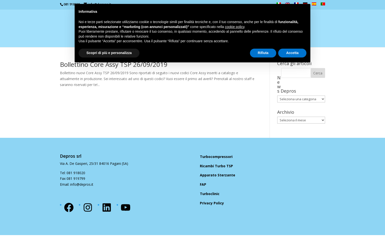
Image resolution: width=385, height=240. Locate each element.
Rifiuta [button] (263, 53)
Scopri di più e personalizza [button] (109, 53)
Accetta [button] (292, 53)
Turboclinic (210, 193)
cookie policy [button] (234, 27)
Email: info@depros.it (76, 184)
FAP (203, 184)
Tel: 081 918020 (72, 172)
